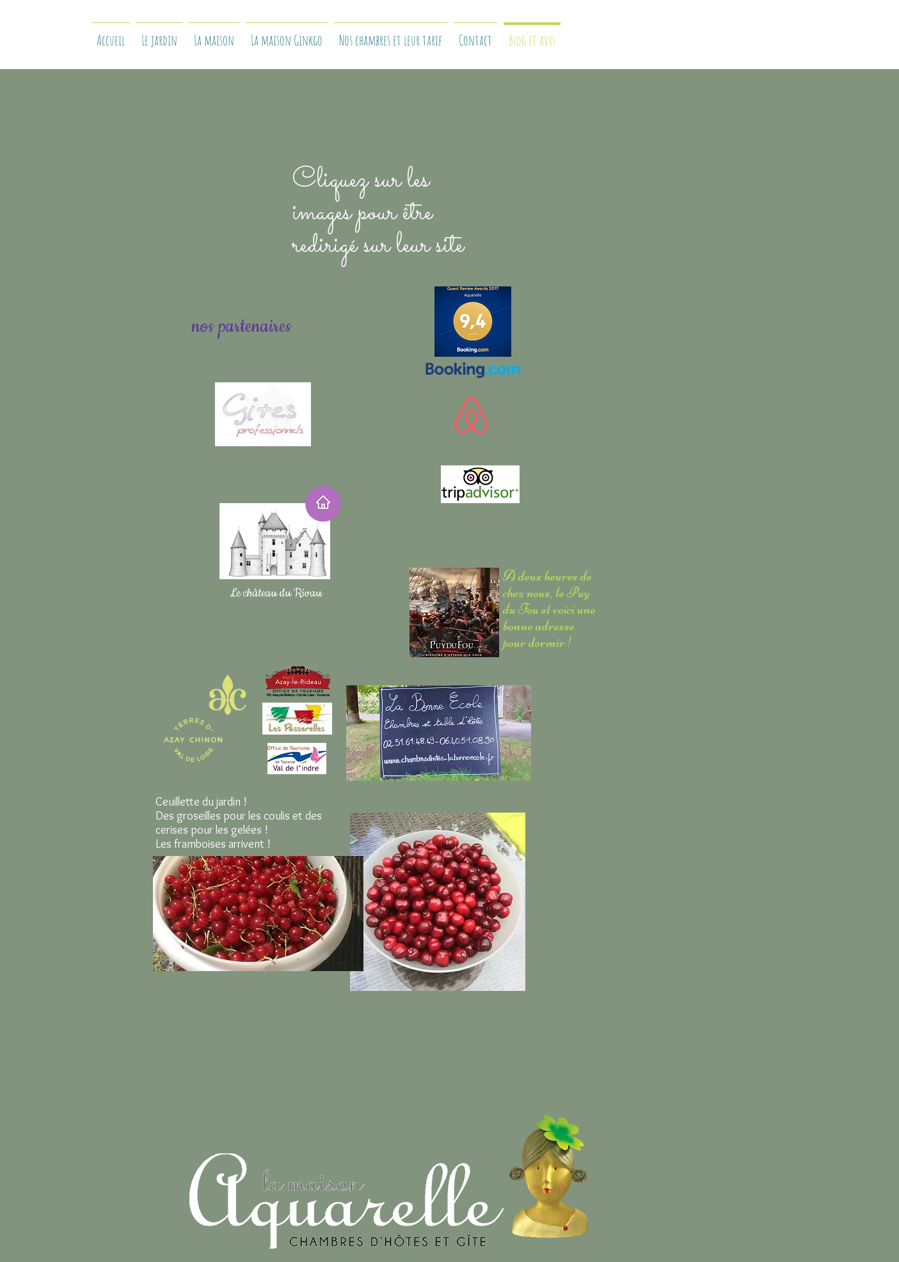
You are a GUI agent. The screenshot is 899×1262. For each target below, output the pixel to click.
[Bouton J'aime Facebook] (465, 1130)
